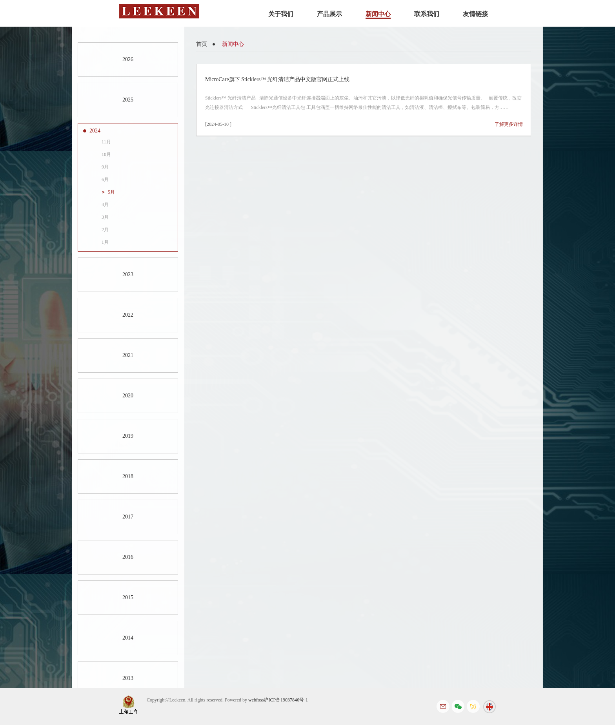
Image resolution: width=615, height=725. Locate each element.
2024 (94, 131)
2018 (127, 476)
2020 (127, 396)
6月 (105, 179)
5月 (111, 192)
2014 (127, 638)
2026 (127, 59)
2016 (127, 557)
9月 (105, 167)
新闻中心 (378, 14)
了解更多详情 (509, 124)
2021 (127, 355)
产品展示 (329, 14)
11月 (106, 142)
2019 (127, 436)
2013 (127, 678)
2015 (127, 597)
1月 (105, 242)
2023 (127, 274)
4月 (105, 204)
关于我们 (280, 14)
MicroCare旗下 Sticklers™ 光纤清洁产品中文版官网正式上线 (277, 79)
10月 (106, 154)
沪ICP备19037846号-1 (286, 700)
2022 (127, 315)
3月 (105, 217)
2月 (105, 229)
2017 (127, 517)
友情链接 (475, 14)
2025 (127, 100)
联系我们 (426, 14)
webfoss (256, 700)
